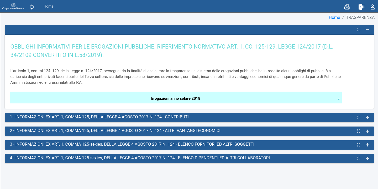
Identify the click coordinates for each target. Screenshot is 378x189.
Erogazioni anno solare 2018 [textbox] (175, 98)
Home (49, 6)
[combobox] (175, 99)
